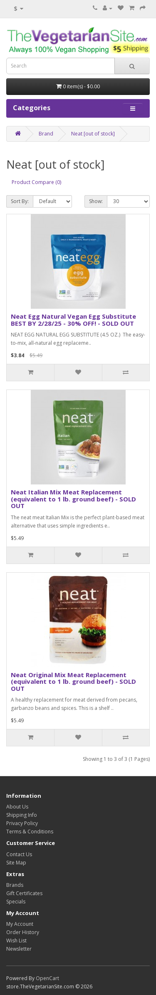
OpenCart (47, 978)
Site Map (16, 862)
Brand (46, 133)
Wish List (16, 940)
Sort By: (20, 201)
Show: (96, 201)
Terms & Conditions (29, 831)
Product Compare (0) (36, 182)
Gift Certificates (24, 893)
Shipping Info (21, 814)
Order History (22, 932)
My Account (19, 923)
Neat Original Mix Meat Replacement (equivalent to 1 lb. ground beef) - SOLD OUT (73, 681)
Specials (15, 901)
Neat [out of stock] (93, 133)
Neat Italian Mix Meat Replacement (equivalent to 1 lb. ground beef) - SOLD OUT (73, 499)
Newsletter (19, 948)
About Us (17, 806)
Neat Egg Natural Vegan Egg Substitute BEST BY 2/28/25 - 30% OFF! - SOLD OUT (73, 319)
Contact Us (19, 854)
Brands (14, 884)
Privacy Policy (22, 823)
